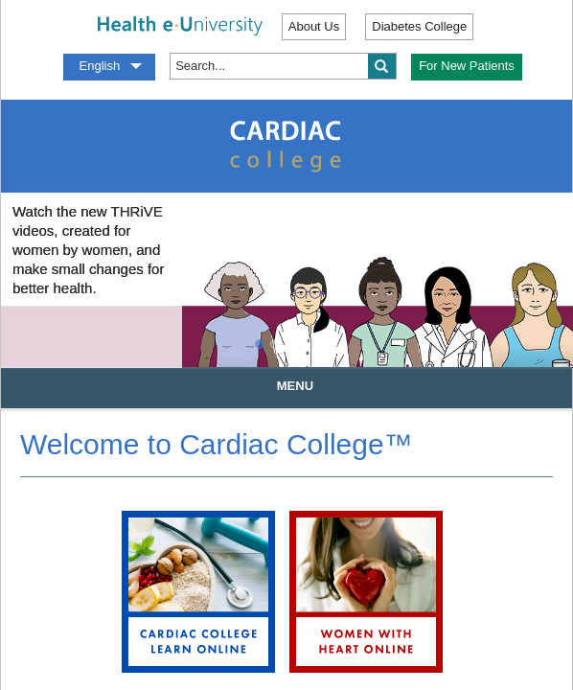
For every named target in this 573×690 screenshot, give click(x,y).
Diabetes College (419, 26)
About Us (313, 26)
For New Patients (467, 65)
